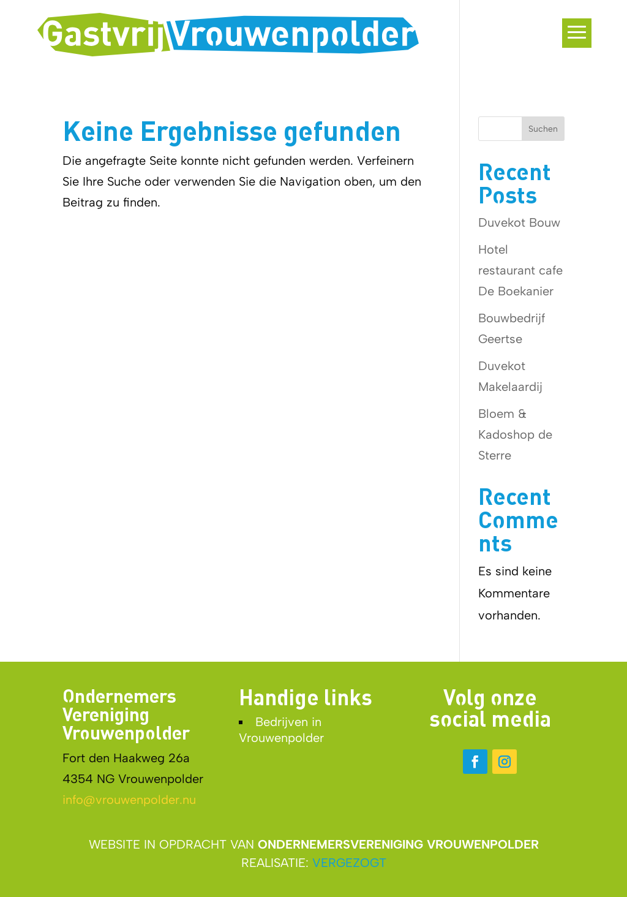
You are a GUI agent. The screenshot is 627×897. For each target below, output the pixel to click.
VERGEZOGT (349, 862)
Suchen (543, 129)
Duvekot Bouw (519, 222)
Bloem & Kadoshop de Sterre (515, 434)
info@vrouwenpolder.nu (129, 799)
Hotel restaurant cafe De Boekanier (520, 270)
